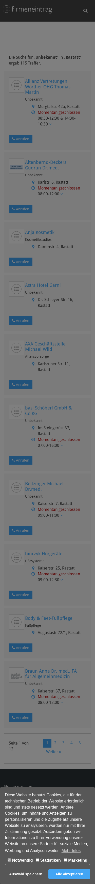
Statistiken (48, 860)
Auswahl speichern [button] (25, 874)
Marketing (75, 860)
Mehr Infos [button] (71, 850)
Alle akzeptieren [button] (69, 874)
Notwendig (20, 860)
